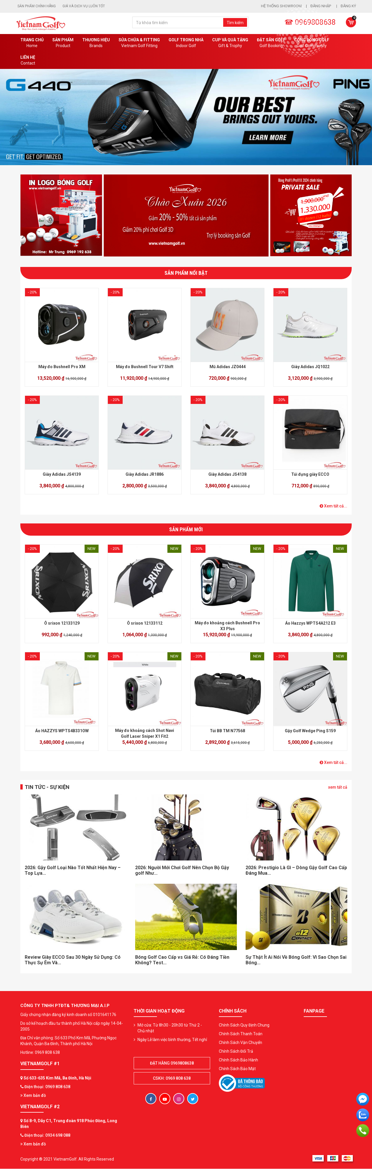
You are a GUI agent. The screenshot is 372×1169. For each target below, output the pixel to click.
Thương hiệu (96, 43)
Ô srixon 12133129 (62, 623)
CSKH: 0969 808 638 (172, 1078)
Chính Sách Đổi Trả (236, 1051)
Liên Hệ (27, 60)
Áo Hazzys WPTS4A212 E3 (310, 623)
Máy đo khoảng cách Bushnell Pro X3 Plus (227, 626)
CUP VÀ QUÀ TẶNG (230, 43)
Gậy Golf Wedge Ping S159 (310, 730)
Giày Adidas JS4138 (227, 474)
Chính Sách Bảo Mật (237, 1068)
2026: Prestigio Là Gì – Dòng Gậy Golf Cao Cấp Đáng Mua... (296, 870)
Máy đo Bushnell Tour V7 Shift (145, 366)
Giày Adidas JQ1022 (310, 366)
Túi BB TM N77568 (227, 730)
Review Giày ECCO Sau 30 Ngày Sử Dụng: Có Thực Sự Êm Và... (73, 959)
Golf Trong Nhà (186, 43)
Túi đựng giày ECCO (310, 474)
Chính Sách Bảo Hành (238, 1060)
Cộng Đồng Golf (311, 43)
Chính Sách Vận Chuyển (240, 1042)
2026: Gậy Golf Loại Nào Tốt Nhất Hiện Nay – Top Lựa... (73, 870)
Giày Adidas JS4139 (62, 474)
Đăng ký (348, 6)
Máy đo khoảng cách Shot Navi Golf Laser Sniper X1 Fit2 (144, 733)
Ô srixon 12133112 (144, 623)
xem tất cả (337, 787)
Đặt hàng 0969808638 (172, 1063)
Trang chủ (32, 43)
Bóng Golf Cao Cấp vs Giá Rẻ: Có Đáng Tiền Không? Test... (182, 959)
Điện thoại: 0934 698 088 (47, 1135)
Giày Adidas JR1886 (145, 474)
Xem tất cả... (333, 506)
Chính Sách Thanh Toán (240, 1033)
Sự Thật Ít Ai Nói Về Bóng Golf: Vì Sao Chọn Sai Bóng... (296, 959)
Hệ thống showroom (281, 6)
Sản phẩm (63, 43)
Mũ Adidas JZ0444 (228, 366)
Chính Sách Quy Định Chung (244, 1025)
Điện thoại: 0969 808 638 (47, 1086)
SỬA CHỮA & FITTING (139, 43)
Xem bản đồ (33, 1095)
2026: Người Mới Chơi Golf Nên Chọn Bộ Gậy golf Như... (182, 870)
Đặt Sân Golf (271, 43)
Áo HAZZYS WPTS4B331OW (62, 730)
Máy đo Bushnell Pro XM (61, 366)
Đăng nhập (321, 6)
